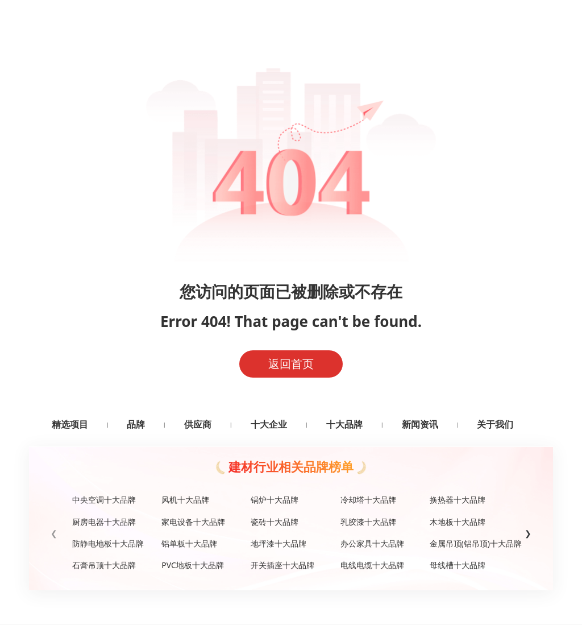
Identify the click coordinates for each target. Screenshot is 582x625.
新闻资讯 (420, 424)
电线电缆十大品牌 (372, 565)
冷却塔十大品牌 (368, 499)
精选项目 (70, 424)
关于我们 (495, 424)
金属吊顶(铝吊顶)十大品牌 (470, 543)
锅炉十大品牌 (274, 499)
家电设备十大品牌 (193, 521)
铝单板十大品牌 (189, 543)
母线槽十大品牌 (457, 565)
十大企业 (269, 424)
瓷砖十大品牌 (274, 521)
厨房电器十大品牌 (104, 521)
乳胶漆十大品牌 (368, 521)
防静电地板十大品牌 (108, 543)
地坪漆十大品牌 (278, 543)
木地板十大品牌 (457, 521)
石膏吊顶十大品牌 (104, 565)
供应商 (197, 424)
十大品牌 (344, 424)
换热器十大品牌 (457, 499)
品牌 (136, 424)
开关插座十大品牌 (282, 565)
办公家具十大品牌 (372, 543)
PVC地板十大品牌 (192, 565)
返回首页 (291, 363)
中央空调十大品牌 (104, 499)
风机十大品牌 (185, 499)
